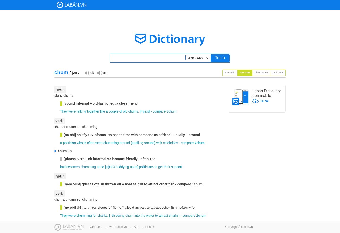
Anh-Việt (230, 73)
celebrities (170, 143)
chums (133, 111)
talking (81, 111)
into (137, 215)
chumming (111, 143)
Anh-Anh (245, 73)
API (136, 227)
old (125, 111)
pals (146, 111)
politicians (146, 167)
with (159, 143)
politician (69, 143)
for (95, 215)
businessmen (70, 167)
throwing (118, 215)
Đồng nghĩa (262, 73)
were (72, 111)
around (124, 143)
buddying (122, 167)
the (142, 215)
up (99, 167)
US (111, 167)
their (167, 167)
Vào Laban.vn (118, 227)
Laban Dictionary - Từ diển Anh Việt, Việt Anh (71, 5)
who (80, 143)
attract (163, 215)
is (85, 143)
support (176, 167)
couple (113, 111)
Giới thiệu (96, 227)
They (64, 111)
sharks (102, 215)
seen (98, 143)
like (102, 111)
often (90, 143)
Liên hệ (150, 227)
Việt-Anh (278, 73)
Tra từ (220, 58)
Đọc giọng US (101, 73)
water (150, 215)
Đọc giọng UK (89, 73)
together (93, 111)
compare (159, 111)
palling (138, 143)
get (160, 167)
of (120, 111)
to (102, 167)
